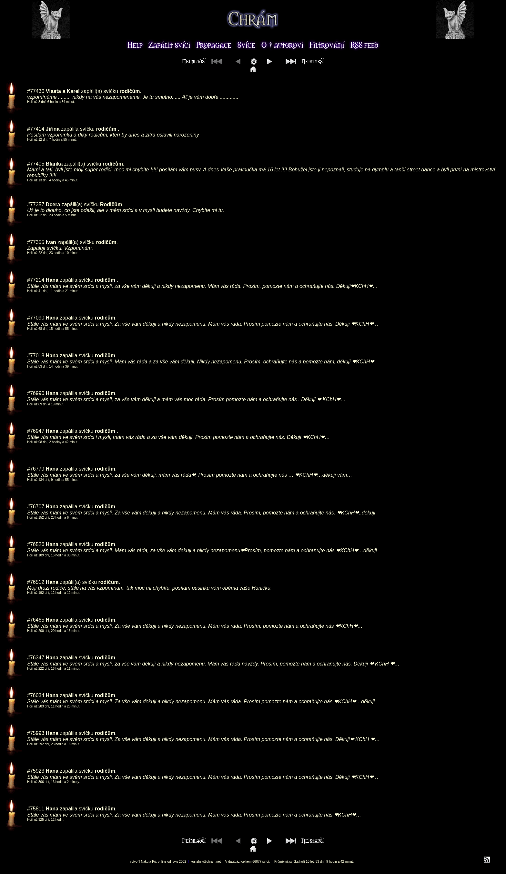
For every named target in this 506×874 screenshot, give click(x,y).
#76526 (35, 544)
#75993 (35, 733)
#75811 (35, 808)
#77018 (35, 355)
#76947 (35, 431)
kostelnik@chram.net (206, 861)
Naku (144, 861)
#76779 (35, 469)
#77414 (35, 129)
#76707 (35, 506)
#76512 (35, 582)
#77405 (35, 164)
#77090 (35, 317)
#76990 (35, 393)
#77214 (35, 280)
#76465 (35, 620)
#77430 (35, 91)
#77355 (35, 242)
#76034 (35, 695)
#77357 (35, 204)
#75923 (35, 771)
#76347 (35, 657)
